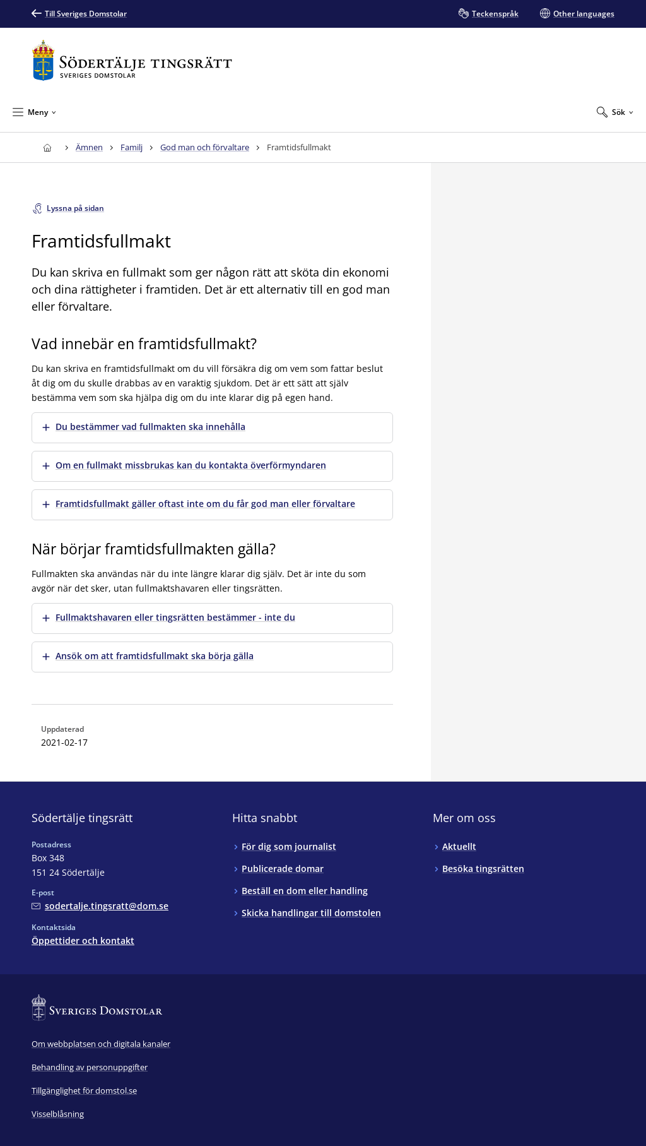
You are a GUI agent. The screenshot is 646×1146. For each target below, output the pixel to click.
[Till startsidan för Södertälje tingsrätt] (132, 60)
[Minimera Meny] (34, 112)
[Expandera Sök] (615, 112)
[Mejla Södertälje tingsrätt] (100, 905)
